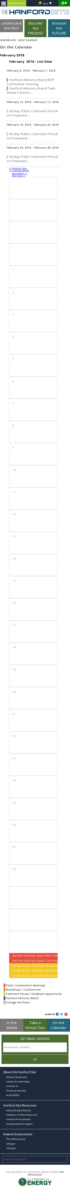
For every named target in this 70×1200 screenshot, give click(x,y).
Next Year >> (19, 176)
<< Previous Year (18, 168)
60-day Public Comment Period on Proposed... (32, 113)
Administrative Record (18, 1110)
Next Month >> (20, 173)
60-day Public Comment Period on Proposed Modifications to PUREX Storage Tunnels (33, 965)
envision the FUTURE (59, 28)
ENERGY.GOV (17, 3)
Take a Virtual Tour (35, 1025)
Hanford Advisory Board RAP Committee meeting (33, 955)
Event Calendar (27, 40)
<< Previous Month (19, 170)
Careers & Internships (18, 1081)
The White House (15, 1139)
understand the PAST (11, 26)
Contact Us (12, 1086)
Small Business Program (19, 1124)
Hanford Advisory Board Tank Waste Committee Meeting (33, 960)
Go (35, 1059)
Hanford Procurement (18, 1119)
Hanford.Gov (8, 40)
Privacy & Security (16, 1090)
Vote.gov (11, 1148)
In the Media (11, 1025)
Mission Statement (16, 1077)
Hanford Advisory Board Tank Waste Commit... (31, 90)
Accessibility (12, 1095)
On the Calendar (58, 1025)
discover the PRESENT (35, 28)
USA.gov (10, 1143)
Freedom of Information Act (21, 1114)
